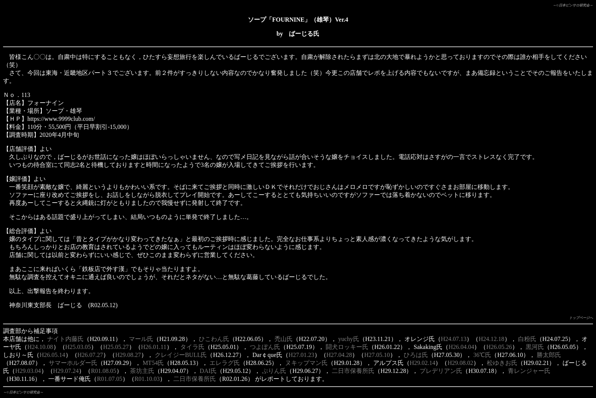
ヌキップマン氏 (306, 363)
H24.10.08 (40, 347)
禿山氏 (283, 339)
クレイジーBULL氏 (181, 355)
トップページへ (581, 318)
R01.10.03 (147, 379)
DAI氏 (208, 371)
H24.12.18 (491, 339)
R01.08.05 (103, 371)
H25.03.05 (78, 347)
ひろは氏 (416, 355)
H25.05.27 (116, 347)
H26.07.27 (90, 355)
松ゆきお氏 (502, 363)
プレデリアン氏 (441, 371)
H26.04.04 (461, 347)
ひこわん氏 (214, 339)
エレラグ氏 (224, 363)
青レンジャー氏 (529, 371)
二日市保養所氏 (353, 371)
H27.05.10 (377, 355)
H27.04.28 (339, 355)
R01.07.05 (109, 379)
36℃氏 (482, 355)
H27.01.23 (301, 355)
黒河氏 (535, 347)
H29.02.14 (423, 363)
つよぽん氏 (265, 347)
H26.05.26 (499, 347)
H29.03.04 (28, 371)
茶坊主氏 (142, 371)
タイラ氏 (192, 347)
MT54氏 (153, 363)
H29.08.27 (128, 355)
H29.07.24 (66, 371)
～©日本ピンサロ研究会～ (573, 5)
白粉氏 (527, 339)
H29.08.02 (460, 363)
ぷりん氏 (274, 371)
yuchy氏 (348, 339)
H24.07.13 (454, 339)
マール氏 (141, 339)
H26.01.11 (153, 347)
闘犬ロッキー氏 (347, 347)
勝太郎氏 (549, 355)
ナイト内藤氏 (65, 339)
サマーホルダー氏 (73, 363)
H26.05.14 (52, 355)
